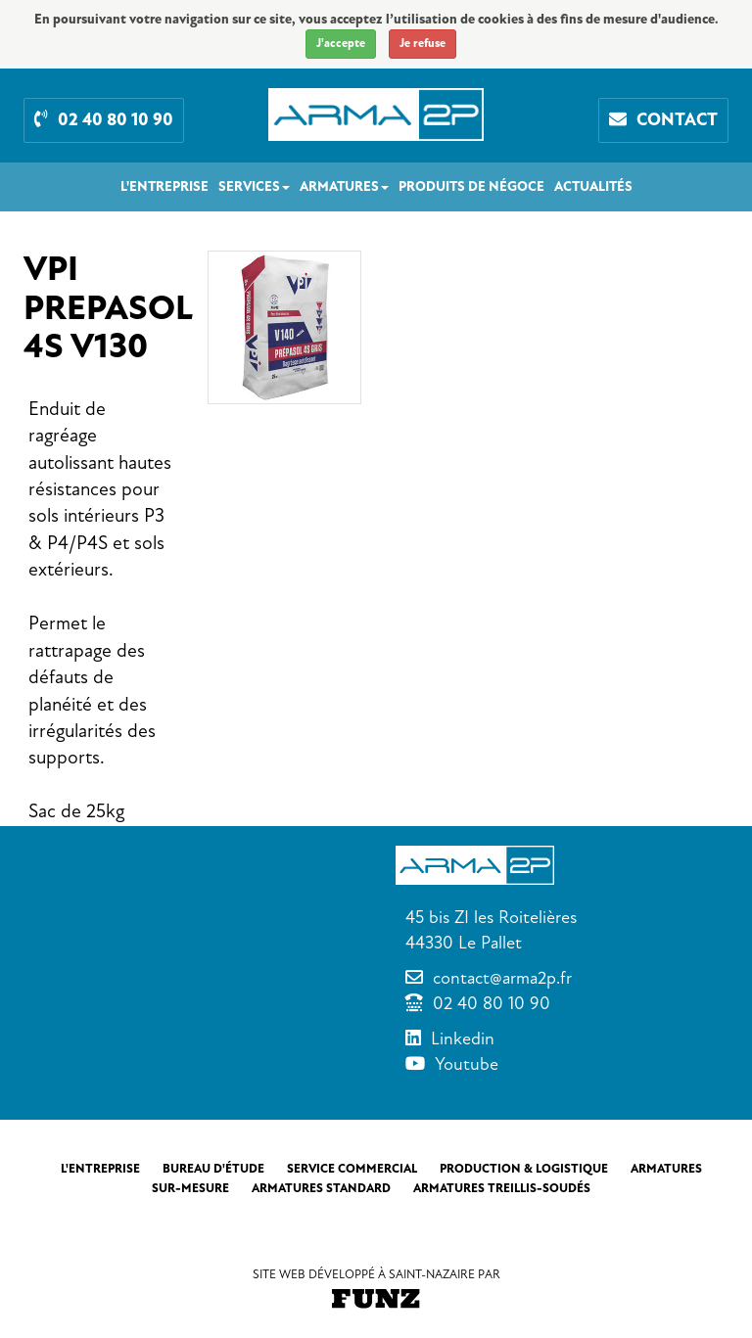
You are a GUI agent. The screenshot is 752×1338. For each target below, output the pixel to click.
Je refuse (423, 43)
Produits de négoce (471, 186)
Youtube (466, 1064)
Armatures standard (321, 1188)
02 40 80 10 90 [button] (103, 120)
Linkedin (462, 1038)
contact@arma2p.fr (502, 978)
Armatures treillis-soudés (501, 1188)
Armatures (344, 186)
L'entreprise (164, 186)
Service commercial (352, 1169)
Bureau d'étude (213, 1169)
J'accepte (340, 43)
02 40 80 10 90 (491, 1003)
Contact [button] (663, 120)
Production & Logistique (524, 1169)
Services (254, 186)
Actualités (593, 186)
